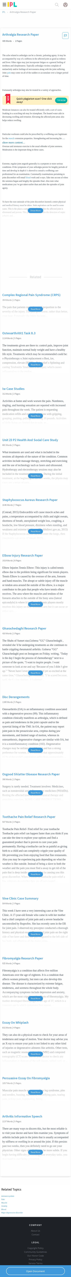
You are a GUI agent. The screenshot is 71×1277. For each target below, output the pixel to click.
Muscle (4, 1186)
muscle (11, 122)
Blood (3, 1193)
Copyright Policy (36, 1236)
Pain (3, 1183)
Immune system (7, 1179)
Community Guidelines (35, 1240)
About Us (35, 1218)
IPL (3, 12)
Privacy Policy (35, 1247)
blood (28, 161)
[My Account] (66, 4)
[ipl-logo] (12, 6)
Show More (35, 194)
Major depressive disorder (11, 1196)
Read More (35, 292)
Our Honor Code (35, 1243)
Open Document (35, 1271)
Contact (35, 1222)
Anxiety (4, 1189)
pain (9, 73)
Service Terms (35, 1251)
